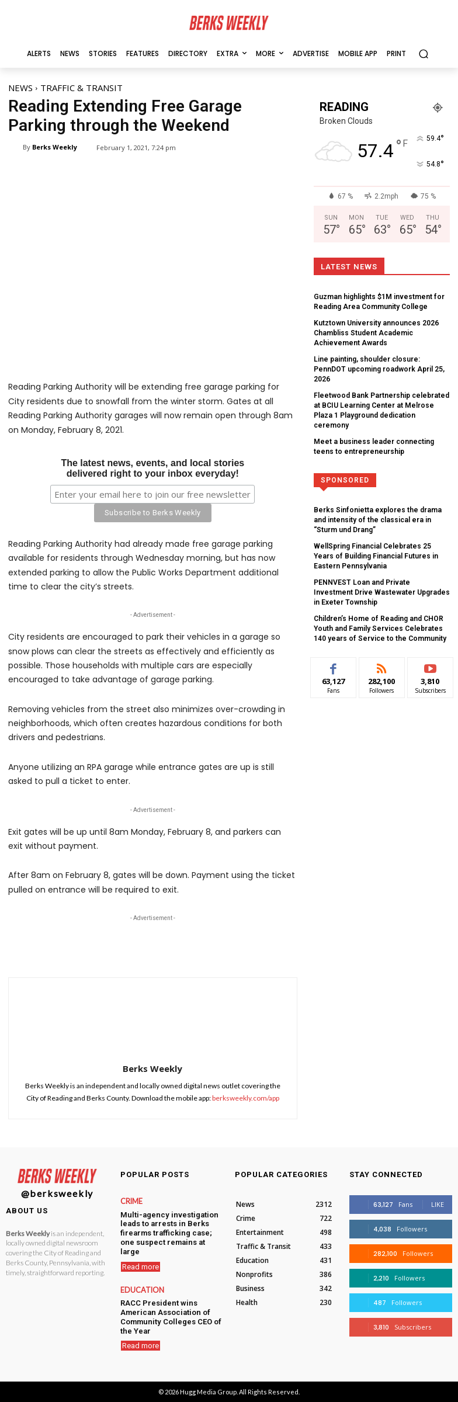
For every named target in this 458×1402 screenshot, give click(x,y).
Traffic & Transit (81, 87)
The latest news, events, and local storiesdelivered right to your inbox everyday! (152, 467)
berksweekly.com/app (245, 1098)
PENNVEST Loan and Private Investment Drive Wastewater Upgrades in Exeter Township (374, 559)
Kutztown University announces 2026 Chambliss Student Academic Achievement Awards (378, 330)
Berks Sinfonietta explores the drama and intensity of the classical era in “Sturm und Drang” (377, 491)
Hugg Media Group (208, 1392)
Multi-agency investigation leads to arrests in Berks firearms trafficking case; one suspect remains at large (169, 1226)
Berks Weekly (54, 147)
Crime (130, 1201)
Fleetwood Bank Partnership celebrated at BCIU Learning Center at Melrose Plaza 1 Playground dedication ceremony (376, 389)
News (20, 87)
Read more (140, 1254)
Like (437, 1204)
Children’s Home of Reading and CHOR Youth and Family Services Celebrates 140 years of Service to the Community (376, 593)
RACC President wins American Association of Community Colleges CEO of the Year (167, 1302)
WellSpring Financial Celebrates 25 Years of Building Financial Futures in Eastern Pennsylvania (380, 524)
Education (140, 1277)
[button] (423, 53)
